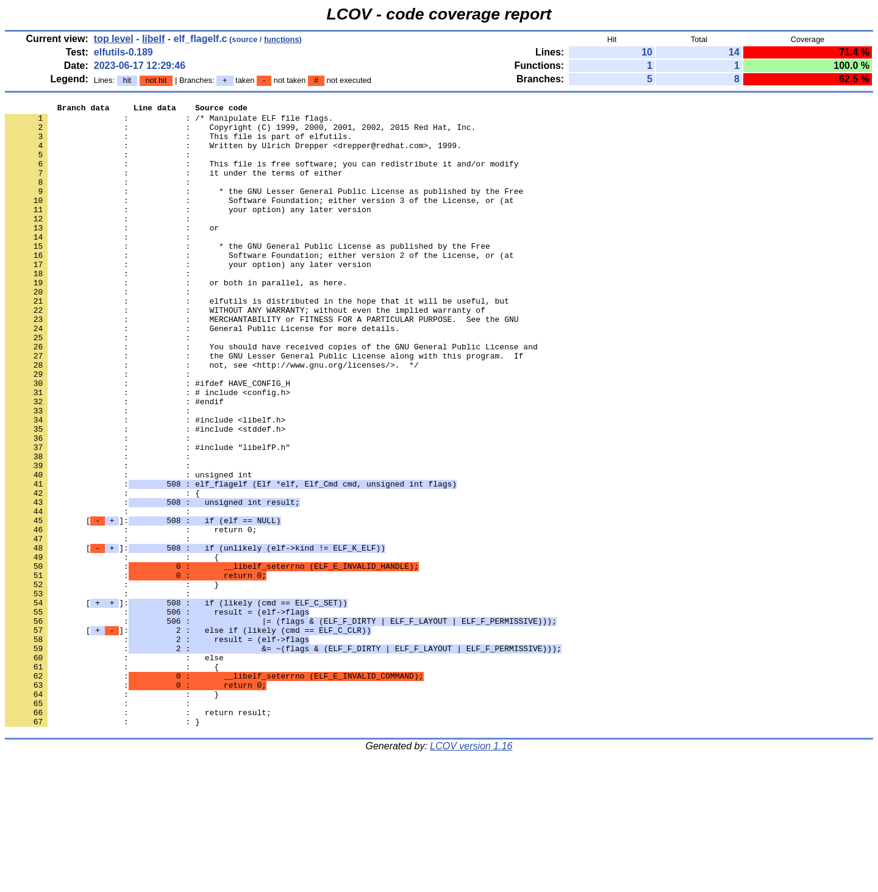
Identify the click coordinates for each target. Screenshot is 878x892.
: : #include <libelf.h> (145, 483)
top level (114, 39)
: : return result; (138, 834)
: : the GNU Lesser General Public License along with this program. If (264, 406)
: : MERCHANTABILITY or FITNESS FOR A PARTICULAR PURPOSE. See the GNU (261, 362)
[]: (142, 604)
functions (281, 39)
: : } (112, 681)
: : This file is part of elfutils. (178, 143)
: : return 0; (131, 615)
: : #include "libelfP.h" (147, 516)
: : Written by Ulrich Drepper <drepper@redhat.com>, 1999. (233, 154)
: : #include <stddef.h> (145, 494)
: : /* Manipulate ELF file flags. (169, 121)
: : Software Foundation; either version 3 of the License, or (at (259, 220)
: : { (102, 571)
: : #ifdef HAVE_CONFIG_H (147, 439)
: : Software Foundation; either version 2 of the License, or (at (259, 285)
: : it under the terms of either (174, 187)
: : (100, 165)
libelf (153, 39)
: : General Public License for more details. (202, 373)
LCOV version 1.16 (471, 870)
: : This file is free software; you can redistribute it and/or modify (261, 176)
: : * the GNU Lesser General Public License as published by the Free (264, 209)
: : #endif (114, 461)
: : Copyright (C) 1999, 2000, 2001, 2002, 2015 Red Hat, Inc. (240, 132)
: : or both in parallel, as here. (176, 318)
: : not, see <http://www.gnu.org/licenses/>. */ (212, 417)
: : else (114, 768)
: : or (112, 253)
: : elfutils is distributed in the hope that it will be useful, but (257, 340)
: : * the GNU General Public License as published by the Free (247, 274)
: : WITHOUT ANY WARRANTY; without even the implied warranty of (245, 351)
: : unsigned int (128, 549)
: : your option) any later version (188, 231)
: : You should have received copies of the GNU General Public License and (271, 395)
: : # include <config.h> (147, 450)
